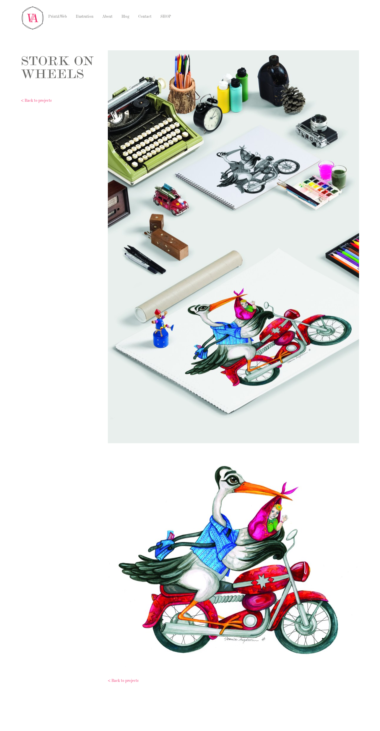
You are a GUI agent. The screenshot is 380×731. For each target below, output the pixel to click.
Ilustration (84, 17)
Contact (145, 17)
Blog (125, 17)
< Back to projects (36, 101)
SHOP (165, 17)
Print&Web (57, 17)
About (107, 17)
